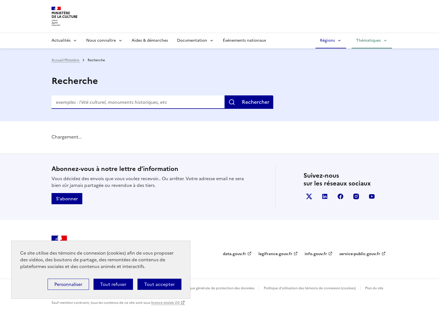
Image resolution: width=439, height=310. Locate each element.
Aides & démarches (150, 40)
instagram (356, 196)
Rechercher (255, 102)
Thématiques (368, 40)
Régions (327, 40)
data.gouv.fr (234, 254)
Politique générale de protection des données (217, 288)
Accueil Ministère (66, 60)
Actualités (61, 40)
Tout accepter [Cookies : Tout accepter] (159, 284)
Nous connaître (101, 40)
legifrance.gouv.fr (275, 254)
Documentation (192, 40)
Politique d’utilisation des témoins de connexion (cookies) (310, 288)
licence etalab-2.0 (165, 302)
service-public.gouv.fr (359, 254)
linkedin (324, 196)
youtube (371, 196)
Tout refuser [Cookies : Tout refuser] (113, 284)
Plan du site (374, 288)
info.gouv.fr (316, 254)
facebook (340, 196)
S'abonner (67, 198)
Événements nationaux (244, 40)
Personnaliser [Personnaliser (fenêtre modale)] (68, 284)
